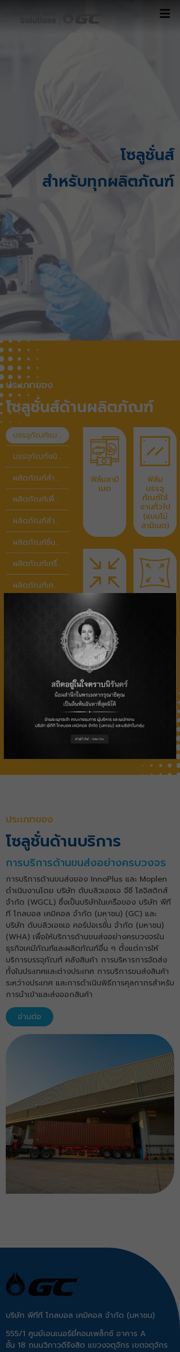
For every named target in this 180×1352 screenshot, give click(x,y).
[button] (90, 676)
